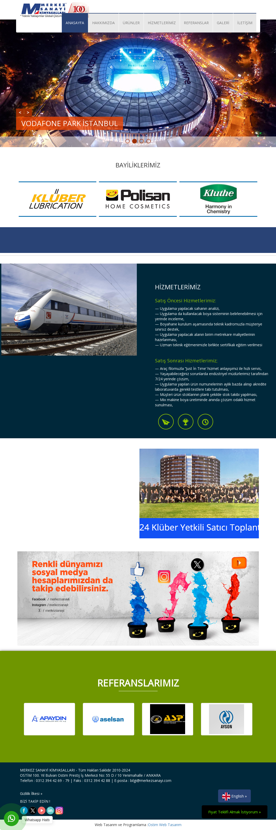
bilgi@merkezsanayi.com (150, 780)
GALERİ (223, 22)
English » (234, 796)
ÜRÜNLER (131, 22)
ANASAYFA (75, 22)
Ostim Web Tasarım (164, 824)
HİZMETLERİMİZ (162, 22)
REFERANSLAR (196, 22)
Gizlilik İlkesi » (31, 793)
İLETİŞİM (244, 22)
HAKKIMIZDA (103, 22)
